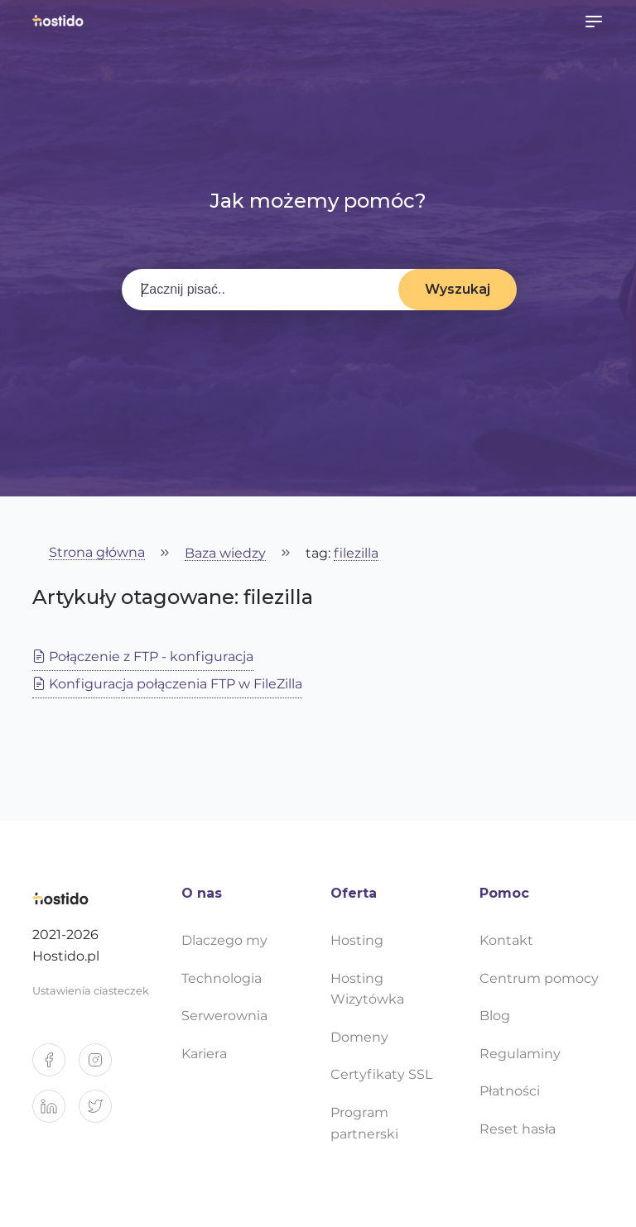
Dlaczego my (224, 940)
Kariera (204, 1054)
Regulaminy (520, 1054)
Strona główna (97, 553)
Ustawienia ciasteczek (90, 991)
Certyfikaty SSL (381, 1074)
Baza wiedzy (225, 554)
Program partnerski (364, 1123)
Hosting (356, 940)
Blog (494, 1015)
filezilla (356, 554)
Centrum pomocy (539, 978)
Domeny (359, 1037)
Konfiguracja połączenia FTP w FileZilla (167, 684)
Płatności (509, 1091)
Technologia (221, 978)
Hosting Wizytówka (367, 989)
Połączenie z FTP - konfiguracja (142, 656)
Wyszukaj (457, 289)
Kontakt (506, 940)
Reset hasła (517, 1129)
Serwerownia (224, 1015)
